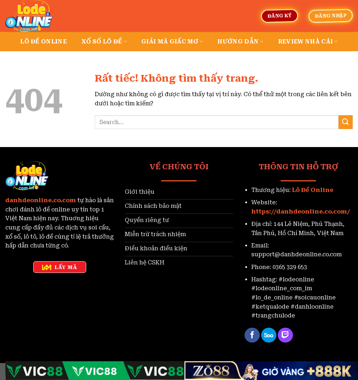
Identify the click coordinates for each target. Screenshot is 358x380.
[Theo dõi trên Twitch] (285, 335)
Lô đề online (43, 41)
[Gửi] (346, 122)
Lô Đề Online (312, 190)
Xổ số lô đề (104, 41)
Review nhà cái (308, 41)
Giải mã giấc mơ (172, 41)
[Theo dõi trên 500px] (268, 335)
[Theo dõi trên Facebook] (252, 335)
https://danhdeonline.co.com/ (300, 211)
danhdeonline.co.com (40, 200)
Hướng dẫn (240, 41)
